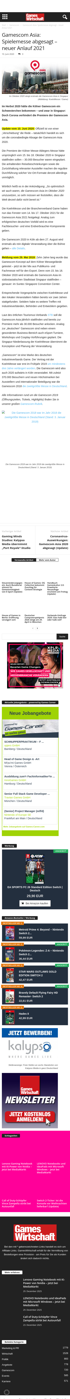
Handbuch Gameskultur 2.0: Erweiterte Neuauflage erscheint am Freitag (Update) (57, 588)
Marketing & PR (10, 1348)
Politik (5, 1359)
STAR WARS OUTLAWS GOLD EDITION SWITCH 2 (37, 973)
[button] (6, 1392)
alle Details (18, 248)
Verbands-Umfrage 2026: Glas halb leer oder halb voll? (56, 617)
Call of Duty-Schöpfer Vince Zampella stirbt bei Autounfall (16, 1203)
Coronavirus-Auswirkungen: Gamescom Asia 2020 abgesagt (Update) (53, 542)
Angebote (7, 1364)
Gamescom (14, 25)
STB (50, 314)
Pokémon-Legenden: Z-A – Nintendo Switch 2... (41, 952)
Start (4, 25)
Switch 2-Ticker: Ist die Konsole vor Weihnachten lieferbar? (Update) (52, 1203)
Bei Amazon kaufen (37, 903)
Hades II (24, 1013)
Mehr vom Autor (47, 560)
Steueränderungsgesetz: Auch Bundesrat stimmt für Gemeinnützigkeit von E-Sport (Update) (12, 587)
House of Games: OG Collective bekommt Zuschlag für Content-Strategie (35, 586)
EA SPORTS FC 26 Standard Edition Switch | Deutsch (35, 889)
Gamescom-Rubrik (31, 403)
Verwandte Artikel (24, 560)
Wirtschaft (7, 1353)
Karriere (6, 1381)
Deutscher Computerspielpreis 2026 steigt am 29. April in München (34, 618)
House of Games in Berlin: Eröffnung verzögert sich (11, 617)
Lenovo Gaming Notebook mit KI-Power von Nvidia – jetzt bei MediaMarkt (17, 1166)
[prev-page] (33, 628)
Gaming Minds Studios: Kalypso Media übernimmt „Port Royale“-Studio (16, 542)
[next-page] (37, 628)
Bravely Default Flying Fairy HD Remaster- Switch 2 (38, 994)
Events (5, 1375)
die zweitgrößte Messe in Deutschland (45, 386)
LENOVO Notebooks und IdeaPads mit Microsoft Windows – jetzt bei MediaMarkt (51, 1168)
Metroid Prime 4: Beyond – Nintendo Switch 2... (41, 931)
